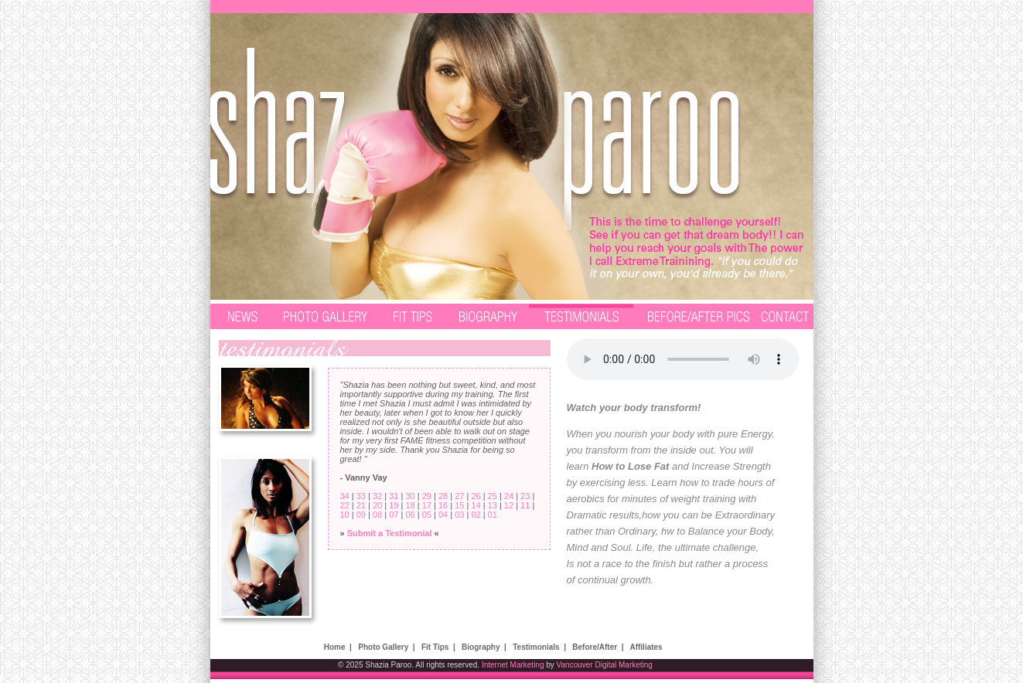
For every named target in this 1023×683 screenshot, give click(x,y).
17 (426, 505)
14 (475, 505)
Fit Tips (434, 647)
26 (475, 496)
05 (426, 514)
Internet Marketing (513, 665)
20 (377, 505)
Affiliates (645, 647)
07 (393, 514)
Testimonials (536, 647)
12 (508, 505)
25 (492, 496)
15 (459, 505)
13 (492, 505)
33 (361, 496)
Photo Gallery (383, 647)
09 (361, 514)
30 (409, 496)
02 (475, 514)
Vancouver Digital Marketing (605, 665)
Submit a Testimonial (389, 533)
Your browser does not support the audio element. (683, 359)
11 (525, 505)
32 (377, 496)
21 (361, 505)
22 (345, 505)
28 (443, 496)
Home (335, 647)
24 (508, 496)
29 (426, 496)
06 (409, 514)
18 (409, 505)
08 (377, 514)
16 (443, 505)
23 (525, 496)
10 (345, 514)
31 (393, 496)
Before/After (594, 647)
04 (443, 514)
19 (393, 505)
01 (492, 514)
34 (345, 496)
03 (459, 514)
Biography (481, 647)
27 (459, 496)
